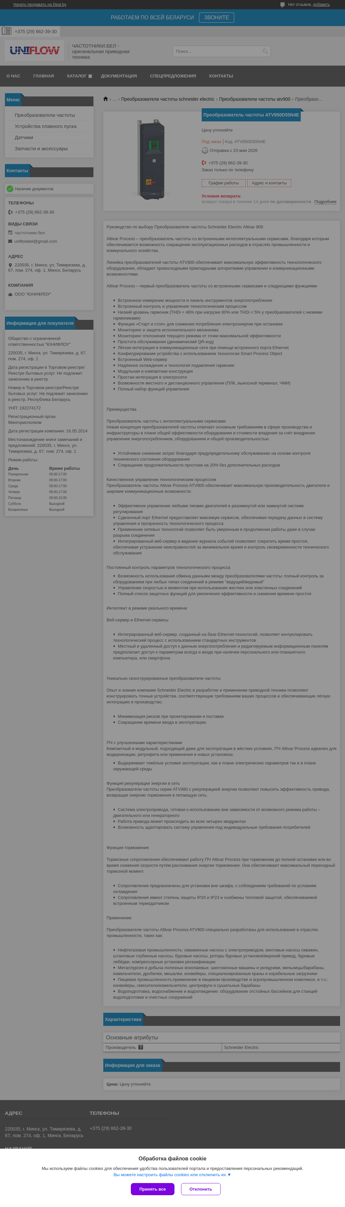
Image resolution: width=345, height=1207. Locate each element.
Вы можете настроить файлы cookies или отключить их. (170, 1174)
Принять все (152, 1189)
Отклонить (201, 1189)
